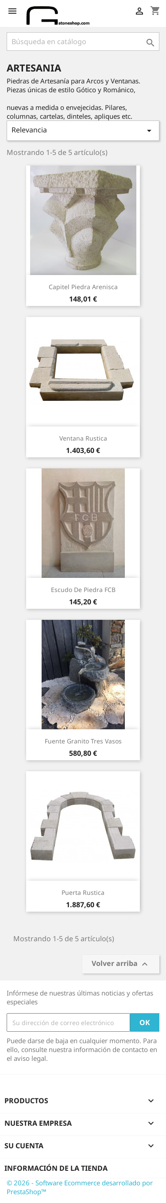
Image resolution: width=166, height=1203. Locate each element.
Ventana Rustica (83, 438)
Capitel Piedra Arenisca (83, 287)
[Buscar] (83, 41)
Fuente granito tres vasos (83, 741)
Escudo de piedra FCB (83, 589)
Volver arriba (121, 964)
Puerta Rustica (83, 892)
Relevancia (83, 130)
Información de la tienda (56, 1168)
